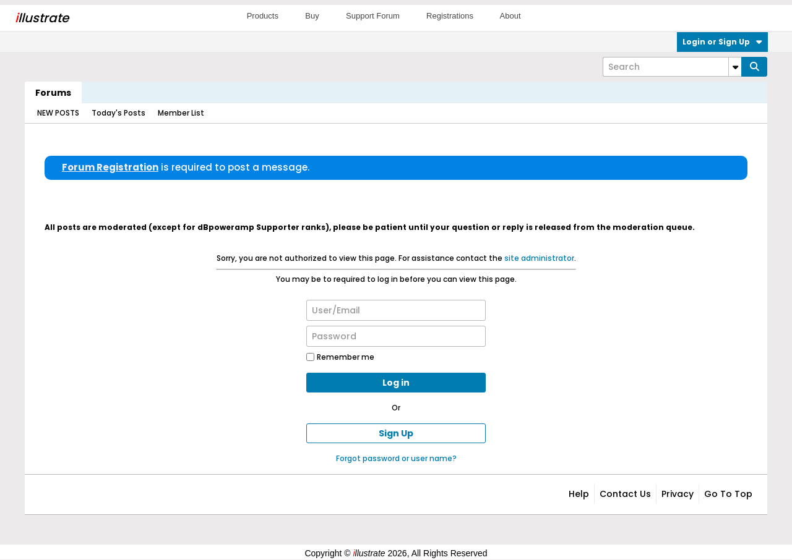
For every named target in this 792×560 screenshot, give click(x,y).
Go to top (728, 494)
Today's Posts (118, 113)
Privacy (677, 494)
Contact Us (625, 494)
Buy (312, 15)
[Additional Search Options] (735, 67)
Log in (396, 382)
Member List (181, 113)
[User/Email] (396, 310)
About (510, 15)
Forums (53, 93)
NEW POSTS (58, 113)
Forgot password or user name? (396, 458)
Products (262, 15)
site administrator (539, 258)
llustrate (42, 18)
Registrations (449, 15)
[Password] (396, 336)
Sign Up (396, 433)
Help (579, 494)
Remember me (340, 357)
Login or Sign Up (722, 41)
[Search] (672, 67)
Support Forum (373, 15)
